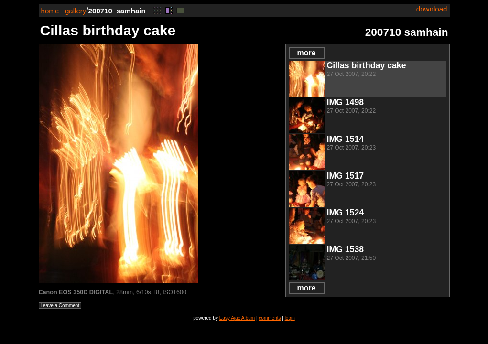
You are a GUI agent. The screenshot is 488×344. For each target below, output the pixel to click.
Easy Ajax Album (237, 318)
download (431, 9)
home (50, 11)
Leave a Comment (60, 305)
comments (270, 318)
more (306, 53)
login (290, 318)
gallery (76, 11)
